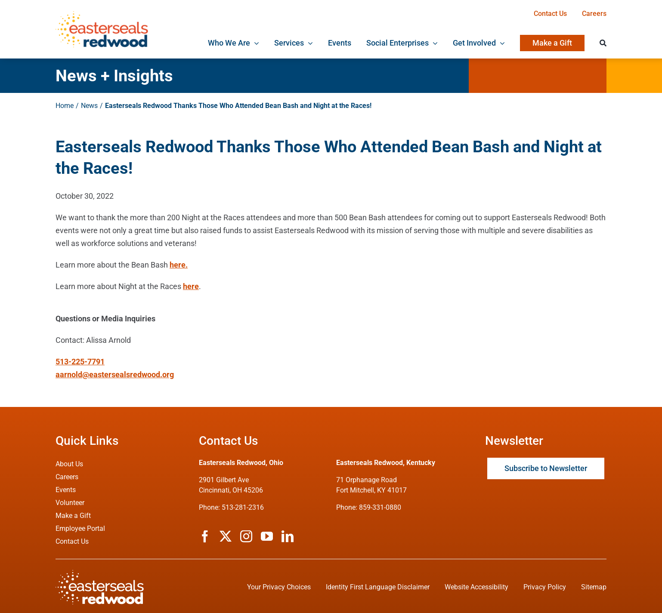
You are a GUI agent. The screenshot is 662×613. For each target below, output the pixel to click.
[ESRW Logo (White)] (100, 573)
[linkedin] (288, 536)
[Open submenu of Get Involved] (500, 43)
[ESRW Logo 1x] (102, 14)
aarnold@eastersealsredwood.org (115, 374)
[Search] (603, 43)
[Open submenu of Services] (308, 43)
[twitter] (226, 536)
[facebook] (205, 536)
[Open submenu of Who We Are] (254, 43)
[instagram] (246, 536)
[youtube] (267, 536)
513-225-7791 (80, 361)
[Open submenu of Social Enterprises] (433, 43)
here (191, 286)
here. (179, 264)
